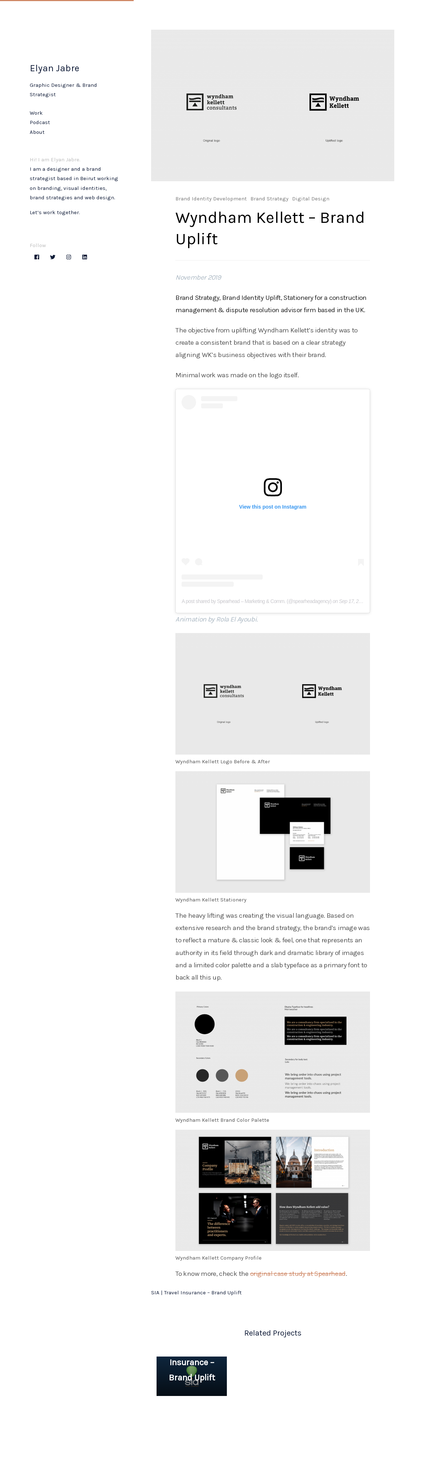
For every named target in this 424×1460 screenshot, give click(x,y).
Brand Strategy (269, 198)
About (37, 132)
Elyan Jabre (54, 68)
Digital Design (310, 198)
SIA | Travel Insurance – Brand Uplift (196, 1292)
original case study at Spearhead (298, 1274)
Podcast (40, 122)
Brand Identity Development (211, 198)
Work (36, 113)
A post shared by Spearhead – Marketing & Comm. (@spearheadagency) (256, 601)
